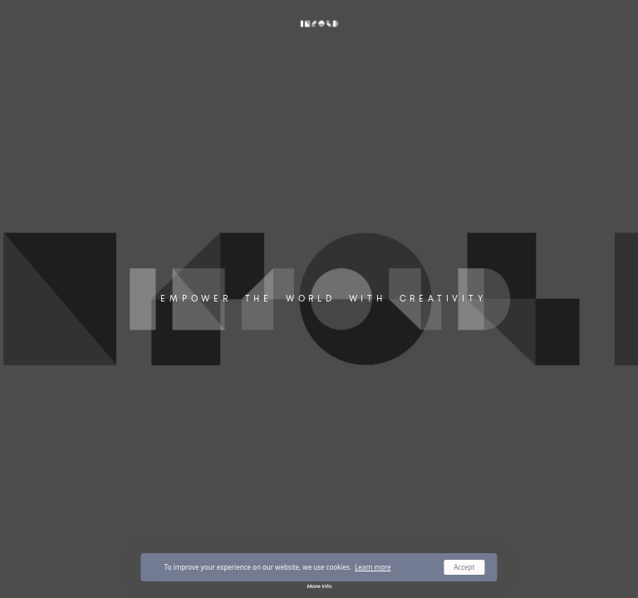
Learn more (373, 566)
